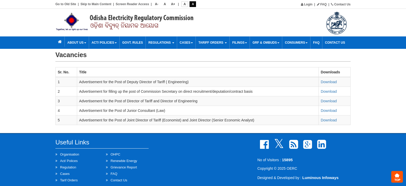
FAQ (322, 4)
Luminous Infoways (320, 177)
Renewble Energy (124, 161)
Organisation (69, 154)
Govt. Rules (132, 42)
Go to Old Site (65, 4)
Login (307, 4)
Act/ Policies (104, 42)
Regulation (68, 167)
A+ (173, 4)
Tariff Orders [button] (212, 42)
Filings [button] (239, 42)
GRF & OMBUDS (265, 42)
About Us (76, 42)
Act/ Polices (69, 161)
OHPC (115, 154)
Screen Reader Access (132, 4)
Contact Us (341, 4)
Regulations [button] (161, 42)
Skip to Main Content (96, 4)
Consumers (296, 42)
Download (329, 82)
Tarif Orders (69, 180)
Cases (186, 42)
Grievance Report (124, 167)
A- (156, 4)
